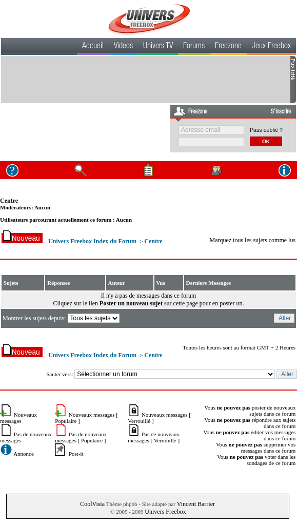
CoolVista (92, 504)
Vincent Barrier (196, 504)
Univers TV (158, 47)
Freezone (228, 47)
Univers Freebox (165, 511)
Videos (123, 47)
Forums (194, 47)
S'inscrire (281, 112)
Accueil (93, 47)
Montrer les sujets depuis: (62, 318)
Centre (9, 200)
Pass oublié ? (266, 130)
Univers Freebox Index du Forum (92, 241)
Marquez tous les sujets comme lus (252, 240)
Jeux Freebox (271, 47)
